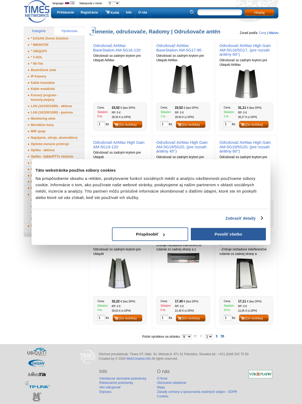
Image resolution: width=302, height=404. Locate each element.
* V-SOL (36, 57)
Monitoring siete (43, 118)
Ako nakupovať (110, 387)
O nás (142, 12)
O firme (162, 378)
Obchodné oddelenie (171, 383)
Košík (112, 12)
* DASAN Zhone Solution (49, 38)
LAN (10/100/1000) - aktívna (51, 106)
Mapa (161, 387)
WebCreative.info (138, 358)
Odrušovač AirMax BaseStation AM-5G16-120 (116, 47)
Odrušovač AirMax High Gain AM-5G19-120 (118, 144)
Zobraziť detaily (241, 218)
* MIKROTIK (40, 45)
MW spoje (38, 131)
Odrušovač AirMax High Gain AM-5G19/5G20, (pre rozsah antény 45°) (182, 147)
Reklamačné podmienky (116, 383)
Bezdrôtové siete (43, 70)
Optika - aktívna (42, 150)
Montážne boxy (42, 125)
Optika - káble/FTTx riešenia (52, 156)
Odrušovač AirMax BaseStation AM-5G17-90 (178, 47)
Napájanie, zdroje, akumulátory (54, 138)
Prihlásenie (65, 12)
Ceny (262, 33)
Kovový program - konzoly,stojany (44, 97)
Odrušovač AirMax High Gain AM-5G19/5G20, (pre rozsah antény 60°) (245, 147)
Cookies (162, 396)
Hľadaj (259, 13)
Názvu (273, 33)
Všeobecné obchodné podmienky (122, 378)
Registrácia (89, 12)
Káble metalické (43, 89)
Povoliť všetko (228, 234)
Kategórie (39, 31)
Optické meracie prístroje (50, 144)
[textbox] (219, 12)
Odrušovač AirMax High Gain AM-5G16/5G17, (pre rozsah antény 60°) (245, 50)
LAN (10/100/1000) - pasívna (52, 112)
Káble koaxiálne (43, 83)
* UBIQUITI (39, 51)
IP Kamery (38, 76)
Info (129, 12)
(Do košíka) (128, 125)
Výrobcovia (69, 31)
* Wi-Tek (37, 64)
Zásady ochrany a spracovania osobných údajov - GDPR (197, 392)
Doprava (105, 392)
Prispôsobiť (150, 234)
